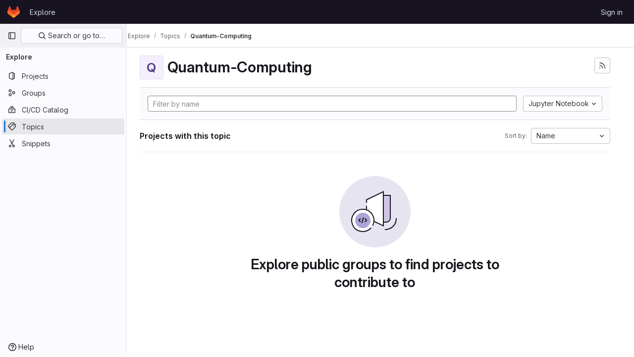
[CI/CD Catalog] (63, 110)
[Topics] (63, 126)
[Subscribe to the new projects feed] (602, 65)
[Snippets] (63, 143)
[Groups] (63, 93)
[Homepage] (13, 12)
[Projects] (63, 76)
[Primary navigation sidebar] (12, 36)
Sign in (612, 12)
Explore (42, 12)
